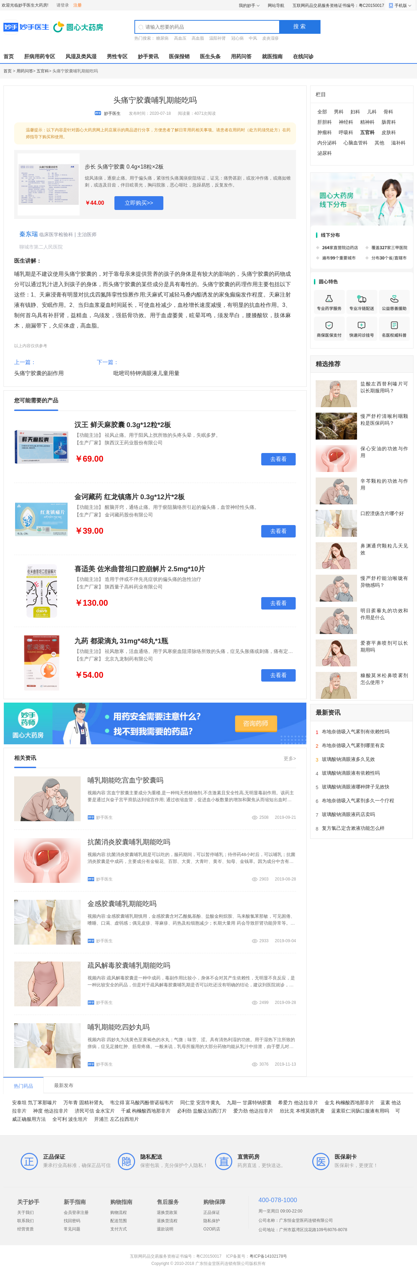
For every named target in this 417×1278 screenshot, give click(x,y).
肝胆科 (324, 122)
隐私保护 (211, 1220)
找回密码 (72, 1220)
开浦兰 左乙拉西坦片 (116, 1119)
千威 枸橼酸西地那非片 (146, 1111)
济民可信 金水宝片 (95, 1111)
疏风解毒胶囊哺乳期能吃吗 (129, 965)
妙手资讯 (148, 56)
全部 (322, 111)
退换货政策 (167, 1212)
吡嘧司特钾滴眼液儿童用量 (146, 373)
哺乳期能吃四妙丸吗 (119, 1027)
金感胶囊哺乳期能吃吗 (122, 903)
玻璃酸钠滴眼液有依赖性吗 (351, 773)
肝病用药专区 (39, 56)
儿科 (372, 111)
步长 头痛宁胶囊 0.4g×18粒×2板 (124, 167)
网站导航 (276, 5)
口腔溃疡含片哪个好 (382, 513)
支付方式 (118, 1229)
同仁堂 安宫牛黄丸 (200, 1102)
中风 (253, 38)
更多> (290, 758)
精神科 (367, 122)
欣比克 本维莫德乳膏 (302, 1111)
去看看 (278, 459)
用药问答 (241, 56)
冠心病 (237, 38)
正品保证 (211, 1212)
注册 (77, 5)
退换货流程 (167, 1220)
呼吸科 (346, 132)
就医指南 (272, 56)
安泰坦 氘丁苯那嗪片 (34, 1102)
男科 (339, 111)
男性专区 (117, 56)
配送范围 (118, 1220)
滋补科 (398, 142)
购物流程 (118, 1212)
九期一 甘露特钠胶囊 (249, 1102)
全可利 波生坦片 (70, 1119)
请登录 (63, 5)
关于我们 (25, 1212)
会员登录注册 (76, 1212)
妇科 (355, 111)
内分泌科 (327, 142)
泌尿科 (324, 153)
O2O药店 (211, 1229)
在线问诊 (303, 56)
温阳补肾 (217, 38)
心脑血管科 (356, 142)
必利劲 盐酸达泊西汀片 (202, 1111)
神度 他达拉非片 (50, 1111)
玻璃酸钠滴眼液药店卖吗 (348, 814)
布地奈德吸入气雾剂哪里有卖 (353, 745)
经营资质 (25, 1229)
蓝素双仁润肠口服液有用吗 (360, 1111)
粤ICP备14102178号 (268, 1256)
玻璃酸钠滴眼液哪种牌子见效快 (355, 786)
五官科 (43, 71)
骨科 (388, 111)
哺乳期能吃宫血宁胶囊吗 (125, 780)
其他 (379, 142)
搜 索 (299, 26)
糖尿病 (162, 38)
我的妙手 (247, 5)
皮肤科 (389, 132)
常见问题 (72, 1229)
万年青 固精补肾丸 (83, 1102)
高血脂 (198, 38)
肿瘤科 (324, 132)
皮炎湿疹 (270, 38)
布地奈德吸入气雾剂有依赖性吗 (355, 731)
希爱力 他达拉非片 (298, 1102)
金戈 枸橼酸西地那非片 (349, 1102)
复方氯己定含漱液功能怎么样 (353, 828)
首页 (8, 56)
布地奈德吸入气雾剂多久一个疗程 (358, 800)
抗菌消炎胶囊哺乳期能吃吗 (129, 842)
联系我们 (25, 1220)
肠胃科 (389, 122)
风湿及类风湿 (80, 56)
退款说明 (165, 1229)
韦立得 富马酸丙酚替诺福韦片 (142, 1102)
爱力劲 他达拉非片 (253, 1111)
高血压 (180, 38)
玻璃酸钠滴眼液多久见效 (348, 759)
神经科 (346, 122)
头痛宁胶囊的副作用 (39, 373)
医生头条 (210, 56)
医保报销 (179, 56)
